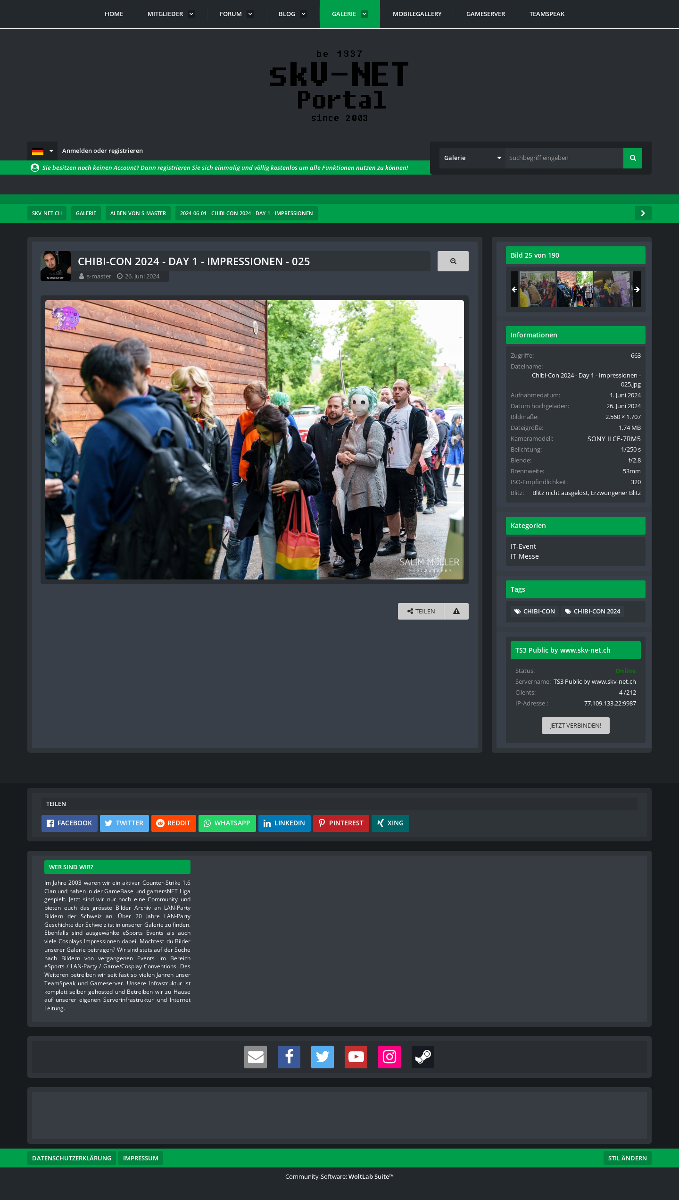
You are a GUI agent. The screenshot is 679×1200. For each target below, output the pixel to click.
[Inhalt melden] (455, 610)
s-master (100, 276)
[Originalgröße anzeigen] (452, 261)
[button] (42, 151)
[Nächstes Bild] (453, 439)
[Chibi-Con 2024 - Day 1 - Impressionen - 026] (611, 289)
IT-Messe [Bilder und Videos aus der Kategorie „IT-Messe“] (522, 564)
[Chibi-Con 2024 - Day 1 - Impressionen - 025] (574, 289)
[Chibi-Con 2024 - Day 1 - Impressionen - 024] (537, 289)
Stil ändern (627, 1158)
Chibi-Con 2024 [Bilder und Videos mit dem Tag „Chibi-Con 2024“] (596, 618)
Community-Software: (339, 1176)
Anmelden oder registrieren (102, 150)
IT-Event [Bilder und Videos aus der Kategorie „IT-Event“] (521, 555)
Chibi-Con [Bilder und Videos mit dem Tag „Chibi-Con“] (539, 618)
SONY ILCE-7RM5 (609, 438)
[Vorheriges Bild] (55, 439)
